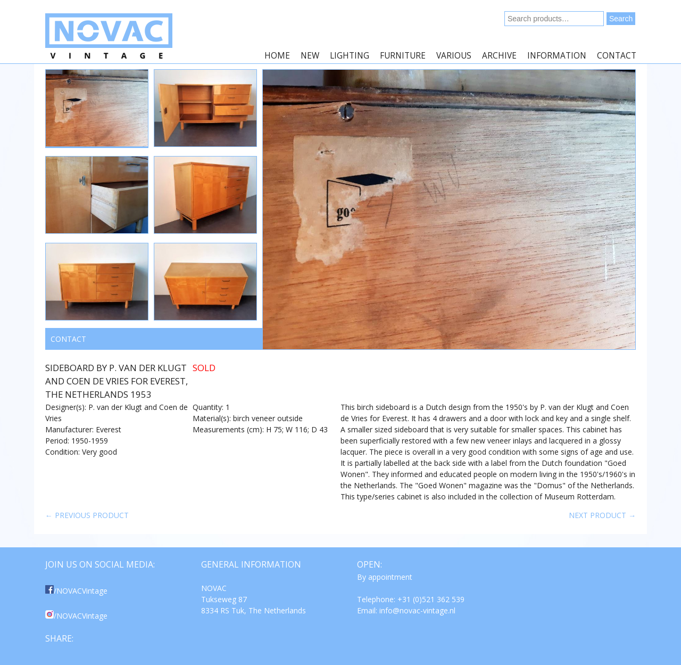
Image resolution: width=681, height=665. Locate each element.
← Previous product (87, 515)
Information (556, 55)
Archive (499, 55)
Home (277, 55)
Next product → (602, 515)
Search (621, 18)
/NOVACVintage (76, 591)
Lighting (349, 55)
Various (453, 55)
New (310, 55)
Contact (616, 55)
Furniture (403, 55)
